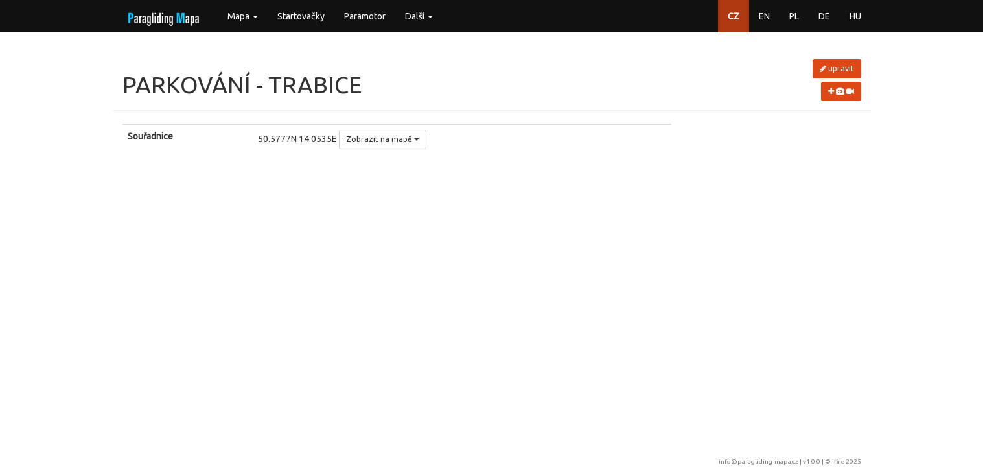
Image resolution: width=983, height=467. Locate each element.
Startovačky (301, 16)
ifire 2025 (846, 461)
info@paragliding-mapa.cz (758, 461)
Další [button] (419, 16)
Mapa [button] (242, 16)
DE (824, 16)
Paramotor (365, 16)
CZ (733, 16)
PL (794, 16)
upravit (837, 68)
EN (764, 16)
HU (855, 16)
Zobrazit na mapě (382, 139)
